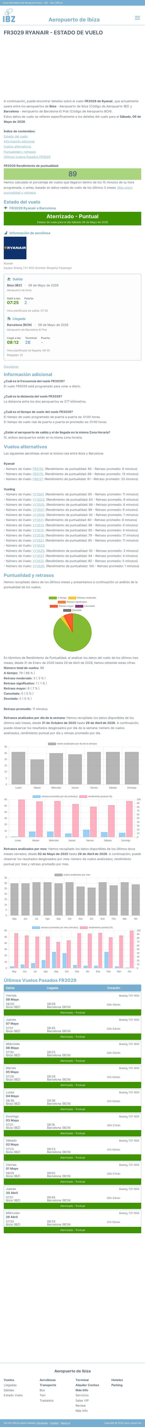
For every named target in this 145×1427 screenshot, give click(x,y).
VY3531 (38, 561)
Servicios (82, 1395)
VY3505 (38, 504)
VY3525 (38, 551)
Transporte (48, 1385)
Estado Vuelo (13, 1395)
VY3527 (38, 556)
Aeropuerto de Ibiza (74, 19)
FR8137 (38, 479)
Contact (54, 1423)
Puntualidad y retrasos (20, 152)
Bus (42, 1390)
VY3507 (38, 510)
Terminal (82, 1380)
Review (81, 1405)
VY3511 (38, 520)
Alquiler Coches (87, 1385)
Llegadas (10, 1385)
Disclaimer (42, 1423)
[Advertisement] (72, 68)
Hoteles (117, 1380)
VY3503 (38, 499)
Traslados (46, 1400)
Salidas (9, 1390)
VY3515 (38, 530)
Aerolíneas (48, 1380)
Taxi (43, 1395)
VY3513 (38, 525)
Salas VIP (82, 1400)
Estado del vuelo (16, 136)
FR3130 (38, 469)
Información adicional (19, 141)
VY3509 (38, 515)
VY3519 (38, 535)
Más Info (82, 1411)
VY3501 (38, 494)
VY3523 (38, 545)
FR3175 (38, 474)
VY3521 (38, 540)
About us (65, 1423)
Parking (117, 1385)
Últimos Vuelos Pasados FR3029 (27, 157)
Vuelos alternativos (17, 146)
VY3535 (38, 566)
